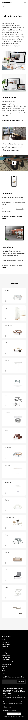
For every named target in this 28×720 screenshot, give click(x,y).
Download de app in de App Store (12, 218)
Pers (3, 673)
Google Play (20, 209)
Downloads (6, 655)
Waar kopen (6, 657)
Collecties (5, 640)
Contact (5, 666)
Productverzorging (8, 662)
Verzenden (21, 681)
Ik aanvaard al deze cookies (14, 713)
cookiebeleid (13, 710)
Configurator (6, 653)
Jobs (3, 669)
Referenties (6, 644)
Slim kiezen (6, 660)
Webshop (5, 671)
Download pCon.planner (12, 121)
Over (4, 649)
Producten (5, 642)
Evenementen (6, 664)
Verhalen (5, 647)
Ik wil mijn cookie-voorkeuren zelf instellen (14, 716)
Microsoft (7, 211)
